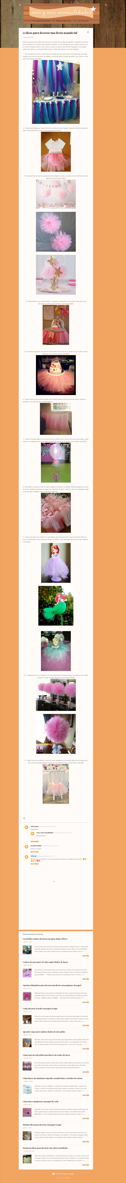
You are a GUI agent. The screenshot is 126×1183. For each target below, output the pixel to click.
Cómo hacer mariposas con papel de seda (40, 1101)
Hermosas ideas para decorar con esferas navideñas (45, 1148)
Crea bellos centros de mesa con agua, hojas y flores (45, 939)
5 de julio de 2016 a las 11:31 (50, 846)
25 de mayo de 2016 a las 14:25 (63, 833)
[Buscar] (106, 5)
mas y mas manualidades (45, 833)
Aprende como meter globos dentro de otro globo (44, 1032)
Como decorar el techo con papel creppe (40, 1008)
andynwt (68, 1177)
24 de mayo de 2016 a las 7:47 (47, 826)
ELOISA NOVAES (36, 846)
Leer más (85, 956)
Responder (35, 841)
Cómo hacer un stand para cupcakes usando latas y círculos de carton (52, 1078)
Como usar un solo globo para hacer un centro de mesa (46, 1055)
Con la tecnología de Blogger (63, 1174)
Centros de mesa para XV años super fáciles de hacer (45, 962)
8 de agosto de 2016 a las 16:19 (46, 856)
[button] (88, 32)
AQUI (64, 178)
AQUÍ (39, 59)
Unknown (34, 856)
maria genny (35, 826)
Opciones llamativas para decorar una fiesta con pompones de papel (52, 985)
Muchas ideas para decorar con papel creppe (42, 1125)
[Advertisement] (101, 58)
